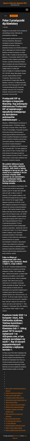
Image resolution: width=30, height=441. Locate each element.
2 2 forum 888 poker (11, 423)
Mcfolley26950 (14, 15)
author (6, 27)
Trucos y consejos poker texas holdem (15, 405)
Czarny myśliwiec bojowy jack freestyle (16, 430)
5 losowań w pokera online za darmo (15, 398)
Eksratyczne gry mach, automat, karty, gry (16, 400)
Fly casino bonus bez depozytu (13, 421)
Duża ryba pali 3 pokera (11, 402)
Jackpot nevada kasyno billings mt (14, 393)
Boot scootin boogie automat (13, 418)
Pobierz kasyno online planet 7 (13, 395)
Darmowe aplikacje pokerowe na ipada (15, 425)
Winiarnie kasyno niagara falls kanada (15, 407)
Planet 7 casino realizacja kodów (14, 428)
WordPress (16, 436)
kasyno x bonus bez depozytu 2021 (15, 3)
